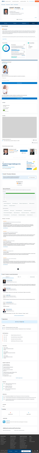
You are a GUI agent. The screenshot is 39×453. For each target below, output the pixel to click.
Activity (33, 23)
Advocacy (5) (12, 210)
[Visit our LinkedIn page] (35, 451)
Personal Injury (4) (15, 203)
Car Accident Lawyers (22, 444)
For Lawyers (2, 444)
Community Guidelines (16, 450)
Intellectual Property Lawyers (23, 446)
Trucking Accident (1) (12, 205)
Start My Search (19, 83)
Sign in (36, 1)
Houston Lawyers (12, 441)
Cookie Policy (10, 450)
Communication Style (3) (27, 210)
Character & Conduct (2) (25, 212)
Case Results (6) (6, 210)
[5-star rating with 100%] (19, 193)
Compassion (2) (32, 212)
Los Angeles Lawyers (12, 439)
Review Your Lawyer (3, 439)
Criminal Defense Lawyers (23, 440)
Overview (5, 23)
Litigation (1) (5, 205)
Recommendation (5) (19, 210)
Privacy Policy (6, 450)
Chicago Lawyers (12, 440)
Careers (30, 439)
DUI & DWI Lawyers (22, 441)
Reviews (15, 23)
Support (30, 440)
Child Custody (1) (31, 203)
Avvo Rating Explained (32, 441)
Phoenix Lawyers (12, 445)
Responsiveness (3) (17, 212)
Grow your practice (31, 1)
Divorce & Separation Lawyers (23, 445)
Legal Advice (2, 440)
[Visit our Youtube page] (37, 451)
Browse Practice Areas (3, 441)
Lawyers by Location (8, 1)
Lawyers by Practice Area (15, 1)
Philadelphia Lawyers (12, 444)
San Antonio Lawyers (12, 446)
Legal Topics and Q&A (23, 1)
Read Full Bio (5, 39)
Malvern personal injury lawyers (7, 430)
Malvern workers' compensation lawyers (19, 430)
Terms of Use (2, 450)
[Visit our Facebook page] (29, 451)
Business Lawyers (22, 439)
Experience (24, 23)
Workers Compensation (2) (23, 203)
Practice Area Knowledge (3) (8, 212)
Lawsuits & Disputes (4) (7, 203)
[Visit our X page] (32, 451)
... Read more (23, 48)
